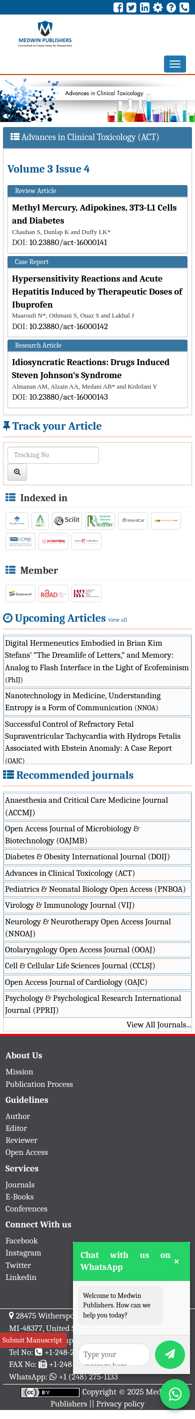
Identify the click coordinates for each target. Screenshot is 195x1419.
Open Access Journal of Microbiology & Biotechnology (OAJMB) (72, 834)
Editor (16, 1128)
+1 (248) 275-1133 (88, 1376)
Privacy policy (120, 1403)
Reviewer (22, 1140)
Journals (20, 1184)
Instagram (24, 1252)
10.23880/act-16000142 (69, 326)
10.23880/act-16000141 (68, 242)
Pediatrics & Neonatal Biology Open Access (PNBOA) (95, 889)
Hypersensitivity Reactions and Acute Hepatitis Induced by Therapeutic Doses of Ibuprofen (97, 292)
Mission (20, 1071)
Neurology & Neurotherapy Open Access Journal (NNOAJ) (88, 927)
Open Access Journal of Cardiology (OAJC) (76, 982)
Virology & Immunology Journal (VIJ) (70, 905)
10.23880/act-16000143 (69, 397)
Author (18, 1116)
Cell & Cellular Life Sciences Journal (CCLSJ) (80, 965)
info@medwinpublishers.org (69, 1340)
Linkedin (21, 1277)
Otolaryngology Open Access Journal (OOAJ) (80, 949)
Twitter (18, 1265)
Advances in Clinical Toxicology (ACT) (70, 873)
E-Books (20, 1196)
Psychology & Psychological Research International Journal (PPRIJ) (93, 1004)
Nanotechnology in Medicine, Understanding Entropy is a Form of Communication (82, 701)
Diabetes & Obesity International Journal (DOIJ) (87, 856)
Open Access (27, 1152)
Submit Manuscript (32, 1339)
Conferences (27, 1208)
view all (118, 619)
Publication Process (39, 1084)
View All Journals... (159, 1024)
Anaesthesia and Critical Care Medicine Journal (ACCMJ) (86, 806)
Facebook (22, 1240)
